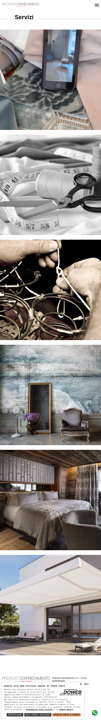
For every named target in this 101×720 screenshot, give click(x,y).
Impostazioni (15, 714)
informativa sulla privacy (39, 709)
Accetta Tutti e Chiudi (66, 714)
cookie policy (66, 709)
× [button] (81, 685)
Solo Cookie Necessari (38, 714)
